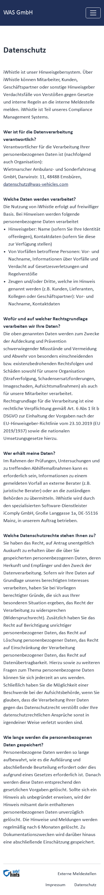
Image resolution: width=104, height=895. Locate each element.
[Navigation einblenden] (93, 12)
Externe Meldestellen (77, 874)
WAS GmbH (18, 13)
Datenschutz (85, 885)
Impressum (55, 885)
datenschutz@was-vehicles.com (35, 184)
